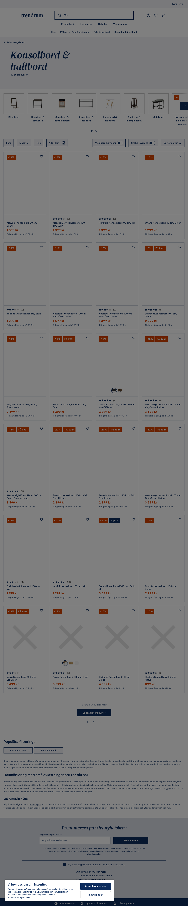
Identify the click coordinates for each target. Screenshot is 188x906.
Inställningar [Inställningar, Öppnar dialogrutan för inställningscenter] (95, 894)
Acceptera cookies (95, 886)
